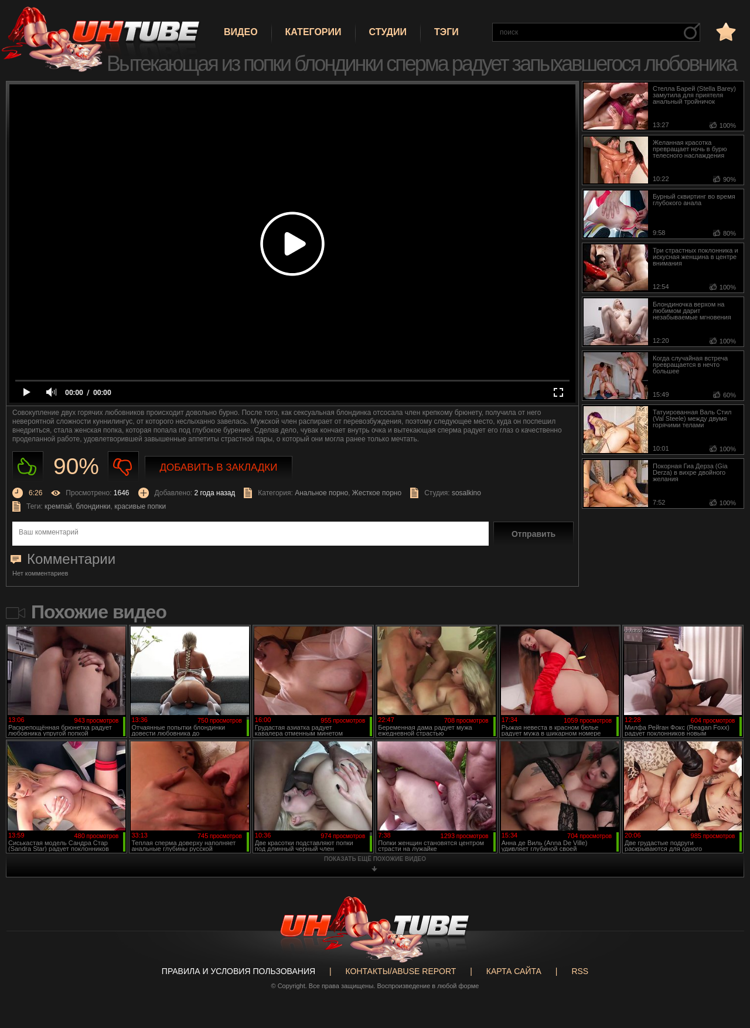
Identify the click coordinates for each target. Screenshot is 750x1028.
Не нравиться (123, 466)
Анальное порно (321, 493)
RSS (579, 971)
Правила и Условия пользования (238, 971)
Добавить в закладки (219, 467)
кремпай (58, 506)
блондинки (93, 506)
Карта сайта (513, 971)
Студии (388, 32)
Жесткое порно (376, 493)
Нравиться (27, 466)
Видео (241, 32)
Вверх (723, 967)
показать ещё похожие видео (375, 859)
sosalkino (466, 493)
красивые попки (140, 506)
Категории (313, 32)
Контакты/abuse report (401, 971)
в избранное (725, 31)
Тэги (446, 32)
